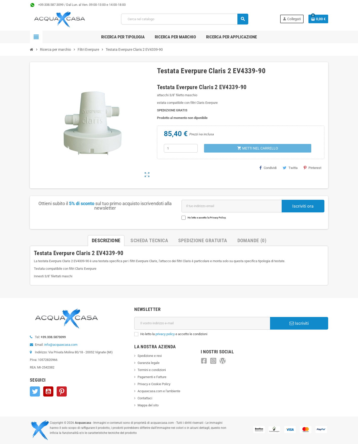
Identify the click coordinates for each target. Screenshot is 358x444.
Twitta (290, 168)
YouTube (48, 391)
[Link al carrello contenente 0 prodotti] (318, 19)
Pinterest (312, 168)
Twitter (35, 391)
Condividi (268, 168)
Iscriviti (299, 323)
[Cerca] (184, 19)
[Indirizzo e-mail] (202, 323)
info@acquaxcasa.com (60, 345)
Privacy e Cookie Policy (154, 384)
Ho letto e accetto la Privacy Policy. (207, 217)
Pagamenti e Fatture (152, 377)
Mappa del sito (148, 405)
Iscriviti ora (303, 206)
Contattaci (145, 398)
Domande (251, 240)
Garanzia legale (149, 363)
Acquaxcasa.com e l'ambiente (159, 391)
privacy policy (165, 334)
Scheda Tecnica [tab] (149, 240)
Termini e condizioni (152, 370)
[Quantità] (181, 148)
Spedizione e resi (150, 356)
